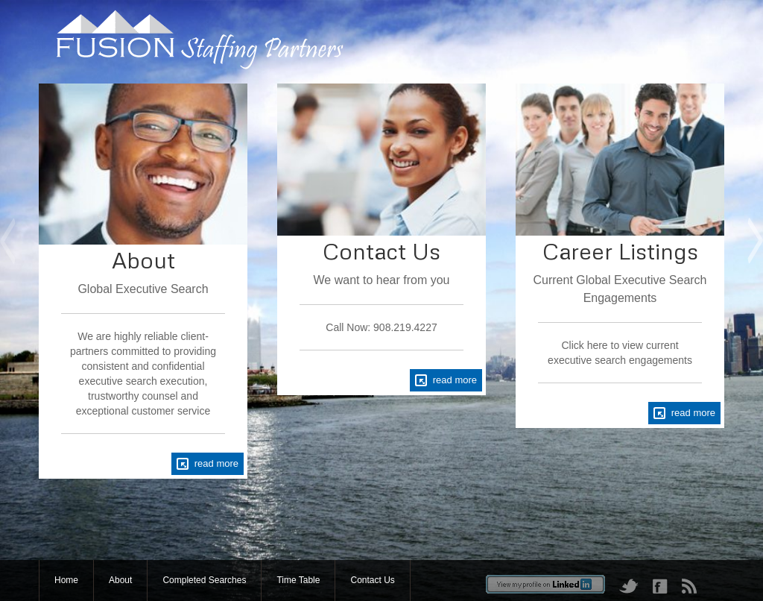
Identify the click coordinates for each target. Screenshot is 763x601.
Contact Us (372, 580)
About (120, 580)
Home (66, 580)
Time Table (298, 580)
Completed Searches (204, 580)
